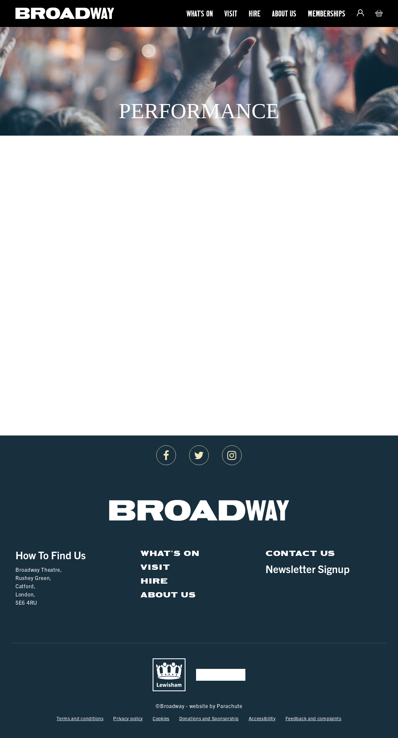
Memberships (326, 13)
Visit (230, 13)
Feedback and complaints (313, 718)
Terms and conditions (80, 718)
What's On (200, 13)
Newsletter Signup (307, 568)
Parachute (229, 705)
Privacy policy (128, 718)
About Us (284, 13)
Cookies (161, 718)
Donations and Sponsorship (209, 718)
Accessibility (262, 718)
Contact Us (300, 553)
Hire (255, 13)
